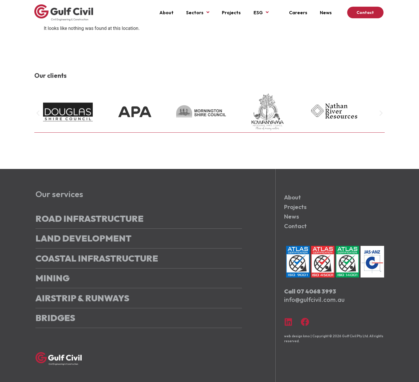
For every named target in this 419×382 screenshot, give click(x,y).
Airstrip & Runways (82, 298)
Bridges (55, 317)
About (166, 12)
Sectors (197, 12)
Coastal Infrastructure (96, 258)
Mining (52, 278)
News (326, 12)
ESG (261, 12)
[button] (38, 112)
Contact (295, 226)
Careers (298, 12)
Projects (231, 12)
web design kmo (297, 336)
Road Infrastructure (89, 218)
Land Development (83, 238)
